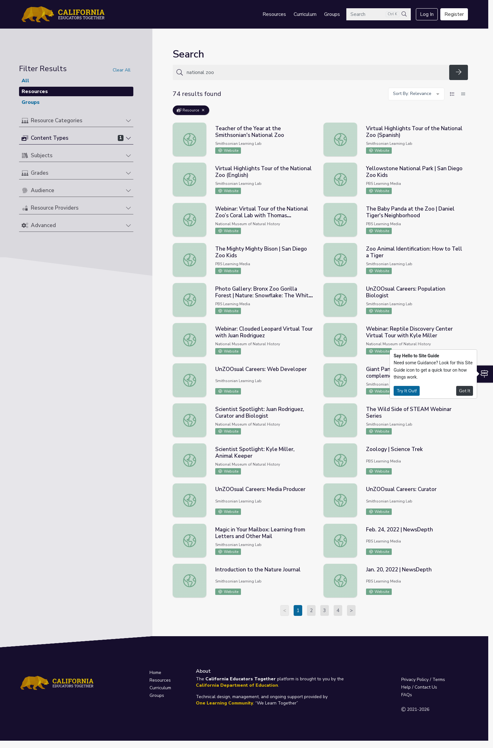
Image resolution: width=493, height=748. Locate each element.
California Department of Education (237, 685)
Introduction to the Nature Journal (258, 569)
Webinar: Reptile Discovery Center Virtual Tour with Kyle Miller (409, 332)
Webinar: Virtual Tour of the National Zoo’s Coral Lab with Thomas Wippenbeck (261, 215)
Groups (332, 14)
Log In (427, 14)
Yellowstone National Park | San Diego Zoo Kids (414, 172)
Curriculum (305, 14)
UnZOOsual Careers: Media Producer (260, 489)
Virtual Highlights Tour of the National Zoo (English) (263, 172)
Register (454, 14)
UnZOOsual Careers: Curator (401, 489)
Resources (274, 14)
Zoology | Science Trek (394, 449)
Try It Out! (406, 391)
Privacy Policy (415, 680)
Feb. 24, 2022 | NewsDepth (399, 529)
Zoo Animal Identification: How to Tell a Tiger (414, 252)
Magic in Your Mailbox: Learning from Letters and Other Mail (260, 533)
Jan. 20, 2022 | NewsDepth (399, 569)
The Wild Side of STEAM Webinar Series (408, 413)
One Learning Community (224, 703)
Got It (464, 391)
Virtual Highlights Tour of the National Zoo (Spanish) (414, 132)
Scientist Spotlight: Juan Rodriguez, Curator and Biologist (259, 413)
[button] (76, 121)
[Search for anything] (316, 72)
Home (155, 673)
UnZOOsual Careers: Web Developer (261, 369)
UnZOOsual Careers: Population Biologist (405, 292)
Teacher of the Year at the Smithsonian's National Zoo (249, 132)
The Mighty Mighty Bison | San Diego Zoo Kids (261, 252)
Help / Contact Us (419, 687)
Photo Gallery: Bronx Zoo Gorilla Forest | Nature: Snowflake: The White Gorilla (263, 295)
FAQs (406, 695)
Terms (438, 680)
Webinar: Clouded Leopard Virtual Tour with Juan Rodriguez (264, 332)
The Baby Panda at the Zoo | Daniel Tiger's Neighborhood (410, 212)
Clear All (121, 70)
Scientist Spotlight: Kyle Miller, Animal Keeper (255, 453)
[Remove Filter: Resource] (203, 110)
